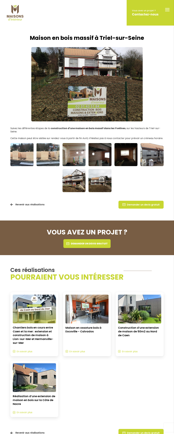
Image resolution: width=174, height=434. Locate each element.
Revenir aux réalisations (30, 204)
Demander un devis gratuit (141, 204)
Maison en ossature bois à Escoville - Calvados (83, 329)
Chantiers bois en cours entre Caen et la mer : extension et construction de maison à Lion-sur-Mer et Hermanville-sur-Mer (33, 335)
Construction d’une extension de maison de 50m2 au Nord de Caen (138, 331)
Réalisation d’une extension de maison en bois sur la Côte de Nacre (34, 400)
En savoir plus (24, 351)
